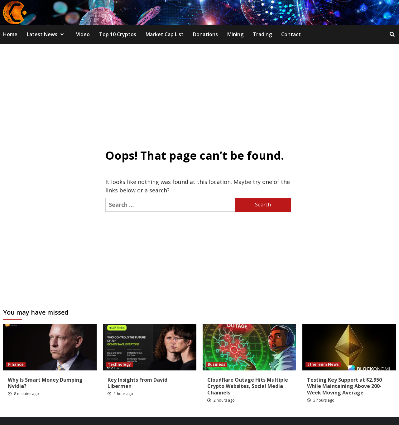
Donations (205, 34)
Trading (262, 34)
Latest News (47, 34)
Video (83, 34)
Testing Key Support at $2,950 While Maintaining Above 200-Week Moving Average (344, 386)
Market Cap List (165, 34)
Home (10, 34)
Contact (291, 34)
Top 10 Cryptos (117, 34)
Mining (235, 34)
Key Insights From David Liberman (137, 383)
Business (216, 364)
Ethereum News (323, 364)
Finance (16, 364)
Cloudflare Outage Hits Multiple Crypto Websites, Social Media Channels (247, 386)
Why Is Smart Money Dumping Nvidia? (45, 383)
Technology (119, 364)
